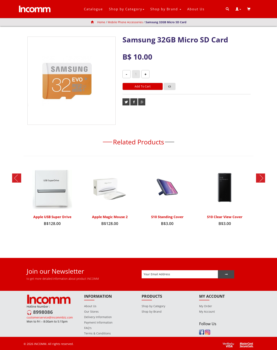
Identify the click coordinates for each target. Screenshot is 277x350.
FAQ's (88, 328)
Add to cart (143, 86)
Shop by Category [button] (126, 9)
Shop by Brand (152, 311)
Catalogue (93, 9)
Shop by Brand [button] (165, 9)
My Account (207, 311)
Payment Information (98, 322)
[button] (238, 9)
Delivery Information (98, 317)
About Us (196, 9)
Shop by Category (153, 306)
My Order (205, 306)
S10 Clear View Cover (225, 216)
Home (98, 22)
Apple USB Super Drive (52, 216)
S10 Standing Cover (167, 216)
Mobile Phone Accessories (125, 22)
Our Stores (91, 311)
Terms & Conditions (97, 333)
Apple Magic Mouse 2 (110, 216)
